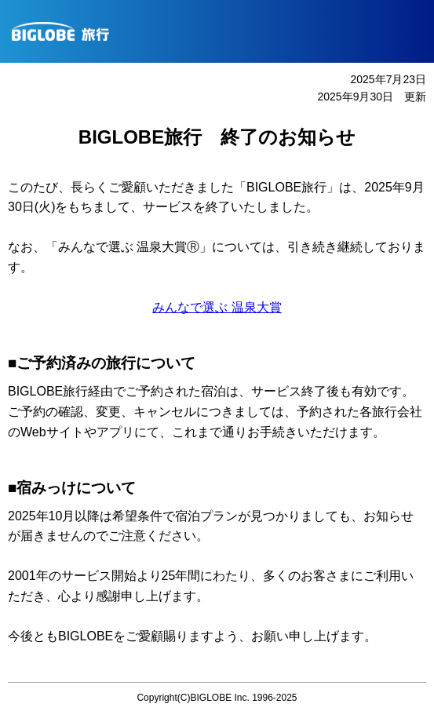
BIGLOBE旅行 (223, 31)
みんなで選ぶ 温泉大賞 (216, 307)
